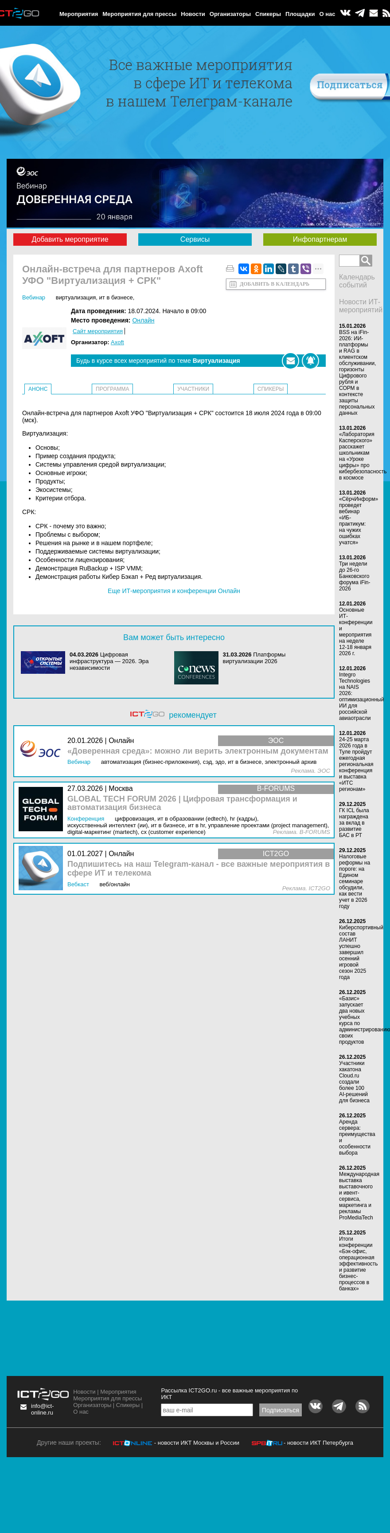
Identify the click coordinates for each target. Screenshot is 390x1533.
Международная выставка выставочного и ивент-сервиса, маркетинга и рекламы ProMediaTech (359, 1196)
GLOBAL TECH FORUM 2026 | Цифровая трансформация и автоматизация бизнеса (182, 803)
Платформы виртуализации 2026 (254, 657)
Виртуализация (76, 297)
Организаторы (230, 14)
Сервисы (195, 239)
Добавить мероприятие (69, 239)
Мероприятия (78, 14)
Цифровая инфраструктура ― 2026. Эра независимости (109, 661)
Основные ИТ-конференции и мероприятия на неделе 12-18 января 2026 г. (356, 631)
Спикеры (268, 14)
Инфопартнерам (320, 239)
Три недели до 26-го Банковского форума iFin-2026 (354, 576)
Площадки (300, 14)
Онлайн (143, 320)
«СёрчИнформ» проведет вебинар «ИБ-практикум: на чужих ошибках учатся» (358, 521)
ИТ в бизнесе (116, 297)
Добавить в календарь (274, 284)
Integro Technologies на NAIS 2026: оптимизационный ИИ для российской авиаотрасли (361, 696)
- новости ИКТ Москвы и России (196, 1442)
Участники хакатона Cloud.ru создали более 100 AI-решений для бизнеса (354, 1082)
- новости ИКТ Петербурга (318, 1442)
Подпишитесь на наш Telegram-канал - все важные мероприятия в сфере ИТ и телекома (198, 868)
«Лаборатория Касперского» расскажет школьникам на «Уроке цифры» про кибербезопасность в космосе (362, 456)
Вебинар (33, 297)
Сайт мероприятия (98, 331)
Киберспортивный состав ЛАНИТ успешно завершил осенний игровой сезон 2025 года (361, 952)
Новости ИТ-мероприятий (360, 306)
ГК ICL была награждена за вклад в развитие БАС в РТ (354, 822)
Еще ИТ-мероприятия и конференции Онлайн (174, 590)
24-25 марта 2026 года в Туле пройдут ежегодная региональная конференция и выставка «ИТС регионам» (356, 764)
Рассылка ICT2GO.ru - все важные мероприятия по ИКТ (229, 1393)
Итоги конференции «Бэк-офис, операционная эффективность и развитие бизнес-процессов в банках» (358, 1264)
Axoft (117, 342)
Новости (193, 14)
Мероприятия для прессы (139, 14)
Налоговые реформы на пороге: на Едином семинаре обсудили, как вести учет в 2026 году (354, 881)
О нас (327, 14)
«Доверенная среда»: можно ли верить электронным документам (197, 751)
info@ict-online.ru (42, 1409)
